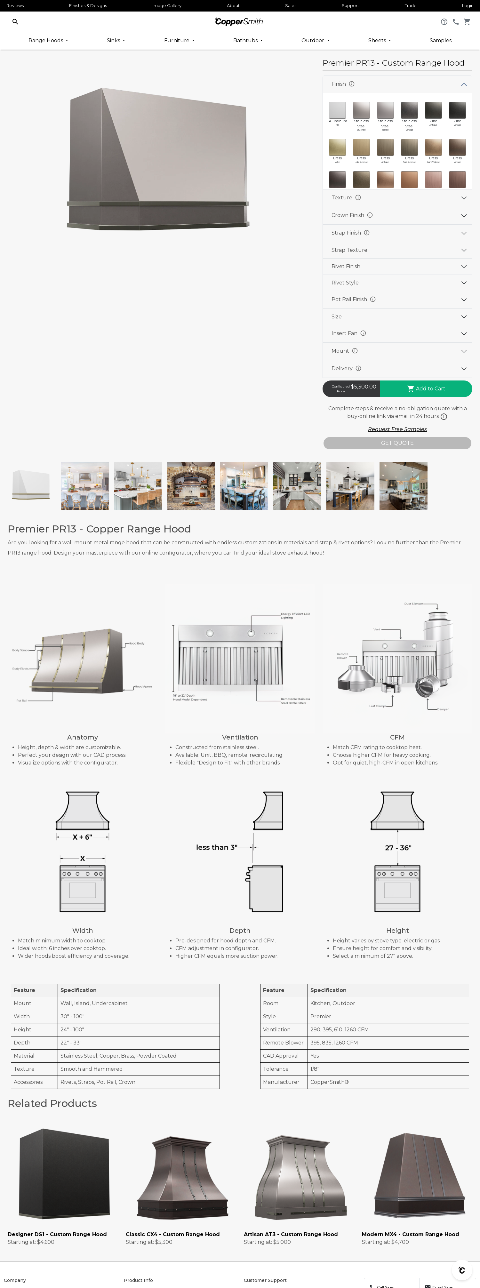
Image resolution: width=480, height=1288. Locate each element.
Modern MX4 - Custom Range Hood (410, 1234)
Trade (411, 5)
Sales (290, 5)
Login (468, 5)
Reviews (15, 5)
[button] (15, 21)
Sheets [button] (377, 40)
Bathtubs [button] (246, 40)
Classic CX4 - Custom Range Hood (173, 1234)
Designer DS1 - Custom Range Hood (57, 1234)
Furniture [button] (177, 40)
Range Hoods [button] (46, 40)
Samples (441, 40)
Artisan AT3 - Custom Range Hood (291, 1234)
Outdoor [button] (313, 40)
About (233, 5)
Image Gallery (167, 5)
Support (350, 5)
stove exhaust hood (297, 553)
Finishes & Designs (88, 5)
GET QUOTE (397, 443)
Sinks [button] (114, 40)
